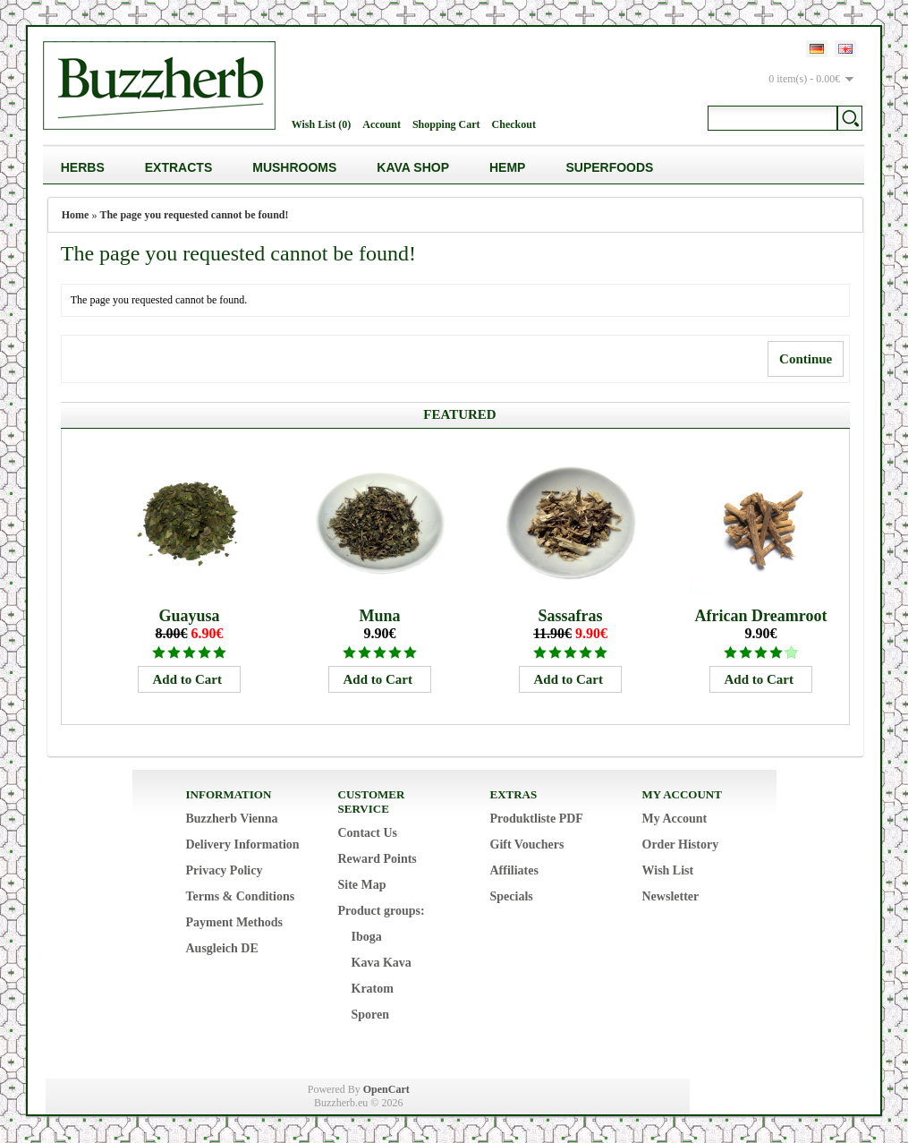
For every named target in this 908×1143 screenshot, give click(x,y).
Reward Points (377, 859)
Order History (680, 844)
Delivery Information (243, 844)
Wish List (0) (321, 124)
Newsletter (671, 896)
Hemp (507, 167)
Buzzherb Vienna (232, 818)
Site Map (362, 884)
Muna (379, 616)
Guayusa (188, 616)
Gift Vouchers (527, 844)
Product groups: (381, 910)
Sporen (371, 1014)
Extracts (178, 167)
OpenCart (386, 1089)
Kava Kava (382, 962)
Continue (805, 359)
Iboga (367, 936)
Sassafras (570, 616)
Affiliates (514, 870)
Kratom (373, 988)
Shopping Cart (446, 124)
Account (381, 124)
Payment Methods (235, 922)
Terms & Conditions (240, 896)
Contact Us (368, 833)
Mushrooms (294, 167)
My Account (675, 818)
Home (75, 215)
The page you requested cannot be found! (193, 215)
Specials (511, 896)
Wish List (668, 870)
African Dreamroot (761, 616)
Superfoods (609, 167)
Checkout (514, 124)
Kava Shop (413, 167)
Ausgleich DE (222, 948)
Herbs (83, 167)
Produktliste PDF (536, 818)
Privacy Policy (224, 870)
